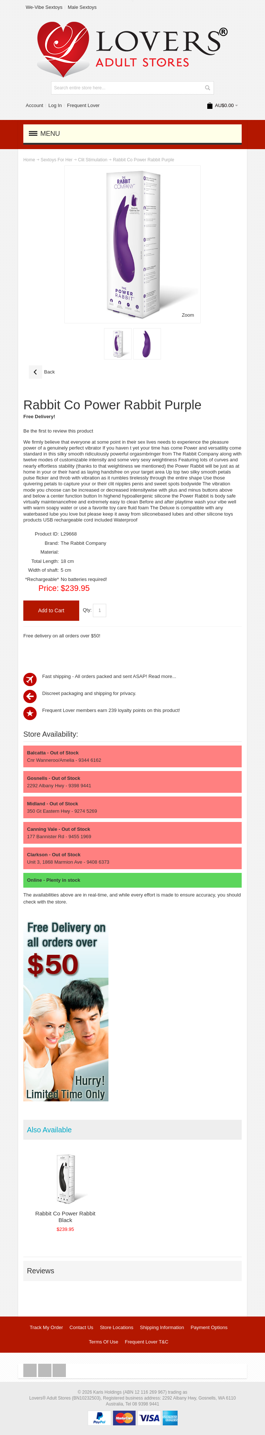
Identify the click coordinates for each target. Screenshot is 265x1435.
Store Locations (116, 1327)
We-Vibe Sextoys (44, 7)
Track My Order (46, 1327)
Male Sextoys (82, 7)
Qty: (87, 610)
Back (42, 372)
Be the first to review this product (58, 431)
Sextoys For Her (57, 159)
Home (29, 159)
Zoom (188, 315)
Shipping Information (162, 1327)
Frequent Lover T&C (146, 1342)
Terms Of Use (103, 1342)
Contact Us (81, 1327)
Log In (55, 105)
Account (34, 105)
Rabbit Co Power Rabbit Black (65, 1217)
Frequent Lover (83, 105)
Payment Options (209, 1327)
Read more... (162, 676)
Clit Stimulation (92, 159)
